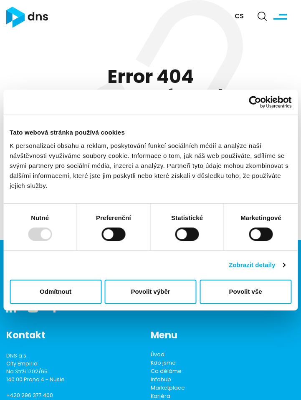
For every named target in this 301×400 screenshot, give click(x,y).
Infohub (161, 380)
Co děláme (166, 371)
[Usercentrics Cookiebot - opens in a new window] (254, 102)
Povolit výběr (150, 291)
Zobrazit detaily (252, 264)
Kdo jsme (163, 363)
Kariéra (160, 396)
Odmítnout (55, 291)
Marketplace (168, 388)
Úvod (157, 355)
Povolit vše (245, 291)
